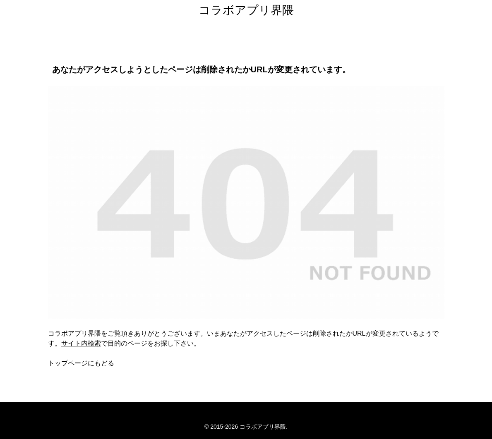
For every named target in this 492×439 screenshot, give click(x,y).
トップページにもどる (81, 363)
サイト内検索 (81, 343)
